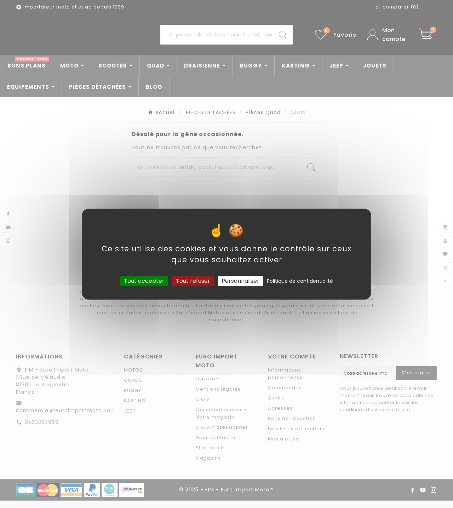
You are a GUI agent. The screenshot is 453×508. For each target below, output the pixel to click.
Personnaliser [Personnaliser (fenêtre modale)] (240, 281)
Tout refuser (193, 281)
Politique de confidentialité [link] (300, 281)
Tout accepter (144, 281)
